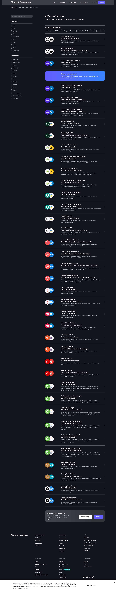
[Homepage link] (21, 2)
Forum (36, 561)
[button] (94, 2)
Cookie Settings (91, 588)
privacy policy (65, 588)
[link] (39, 535)
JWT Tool (86, 537)
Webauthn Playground (90, 540)
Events (37, 567)
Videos (61, 543)
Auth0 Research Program (41, 574)
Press (60, 572)
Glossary (61, 551)
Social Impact (63, 577)
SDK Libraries (38, 543)
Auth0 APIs (38, 540)
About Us (61, 561)
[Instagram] (90, 578)
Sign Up (86, 561)
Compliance (62, 574)
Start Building (86, 516)
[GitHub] (93, 578)
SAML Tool (87, 548)
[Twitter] (84, 578)
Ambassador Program (40, 564)
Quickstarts (38, 538)
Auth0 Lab (86, 550)
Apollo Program (39, 572)
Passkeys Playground (89, 543)
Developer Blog (63, 540)
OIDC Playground (88, 545)
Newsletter (62, 548)
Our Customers (63, 564)
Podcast (61, 545)
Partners (61, 567)
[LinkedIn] (87, 578)
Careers (61, 569)
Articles (37, 545)
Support (37, 569)
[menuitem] (55, 2)
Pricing (98, 516)
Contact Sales (87, 567)
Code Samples (63, 538)
